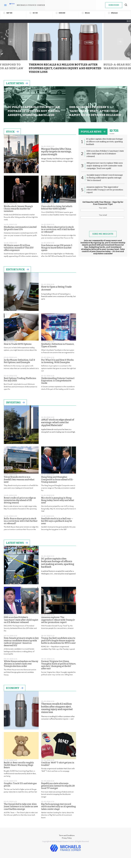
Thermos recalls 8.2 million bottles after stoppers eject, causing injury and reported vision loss (57, 708)
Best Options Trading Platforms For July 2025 (20, 379)
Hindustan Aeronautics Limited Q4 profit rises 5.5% (20, 228)
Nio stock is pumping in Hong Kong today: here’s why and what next (57, 500)
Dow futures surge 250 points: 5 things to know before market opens (56, 247)
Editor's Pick (17, 269)
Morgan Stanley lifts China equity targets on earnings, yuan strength (56, 152)
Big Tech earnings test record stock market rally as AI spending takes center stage (58, 806)
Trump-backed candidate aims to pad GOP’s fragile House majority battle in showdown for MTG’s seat (58, 640)
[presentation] (102, 226)
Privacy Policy (67, 838)
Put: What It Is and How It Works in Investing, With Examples (57, 361)
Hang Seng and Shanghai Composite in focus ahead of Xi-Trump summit (57, 479)
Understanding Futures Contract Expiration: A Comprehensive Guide (57, 380)
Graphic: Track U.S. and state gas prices (20, 784)
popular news (93, 131)
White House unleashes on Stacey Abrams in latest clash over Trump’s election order (21, 663)
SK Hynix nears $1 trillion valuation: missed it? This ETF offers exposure (19, 247)
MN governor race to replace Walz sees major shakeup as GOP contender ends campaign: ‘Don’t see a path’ (105, 166)
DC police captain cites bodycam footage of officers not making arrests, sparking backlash (57, 562)
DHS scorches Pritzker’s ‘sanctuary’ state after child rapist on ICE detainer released (21, 619)
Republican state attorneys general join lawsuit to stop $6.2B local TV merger (58, 785)
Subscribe (113, 5)
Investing (15, 402)
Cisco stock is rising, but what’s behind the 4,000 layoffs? (56, 207)
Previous (11, 42)
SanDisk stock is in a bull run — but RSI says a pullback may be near (57, 521)
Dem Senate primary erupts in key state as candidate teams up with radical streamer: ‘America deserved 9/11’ (21, 642)
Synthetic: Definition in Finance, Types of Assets (57, 345)
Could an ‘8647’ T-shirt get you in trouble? (57, 763)
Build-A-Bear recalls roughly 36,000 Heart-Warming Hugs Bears (19, 765)
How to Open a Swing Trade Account (56, 288)
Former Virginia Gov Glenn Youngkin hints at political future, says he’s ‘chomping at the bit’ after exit (58, 665)
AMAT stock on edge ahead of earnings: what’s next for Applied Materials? (57, 422)
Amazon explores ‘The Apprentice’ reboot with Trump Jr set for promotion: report (58, 619)
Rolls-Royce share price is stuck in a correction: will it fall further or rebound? (58, 229)
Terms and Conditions (67, 835)
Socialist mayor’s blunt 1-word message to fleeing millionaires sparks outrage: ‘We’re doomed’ (105, 178)
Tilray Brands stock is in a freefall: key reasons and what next (19, 479)
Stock (12, 131)
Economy (14, 688)
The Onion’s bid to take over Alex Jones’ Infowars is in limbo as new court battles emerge (21, 806)
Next (120, 42)
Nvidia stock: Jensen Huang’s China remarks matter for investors (18, 208)
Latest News (17, 83)
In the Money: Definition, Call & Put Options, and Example (19, 361)
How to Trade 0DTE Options (17, 344)
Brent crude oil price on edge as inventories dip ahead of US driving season (20, 500)
